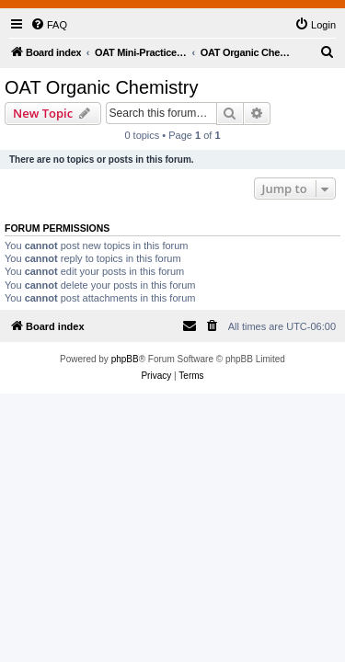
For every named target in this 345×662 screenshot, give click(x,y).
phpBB (125, 359)
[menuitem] (48, 25)
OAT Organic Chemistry (101, 87)
